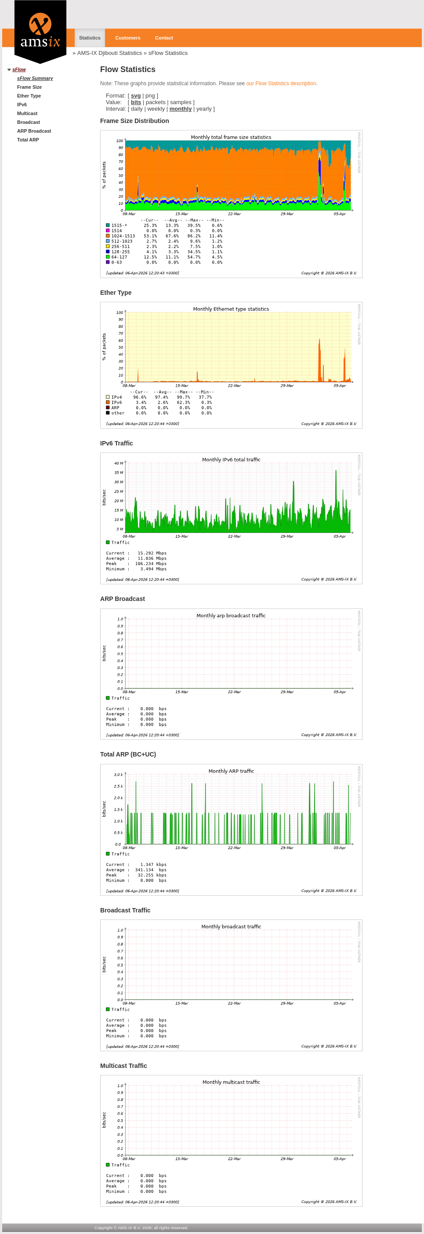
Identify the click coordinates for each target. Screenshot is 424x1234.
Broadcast (28, 122)
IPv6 (22, 104)
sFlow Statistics (168, 53)
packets (156, 102)
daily (137, 108)
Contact (164, 37)
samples (180, 102)
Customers (127, 37)
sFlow (18, 69)
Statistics (90, 37)
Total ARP (28, 139)
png (150, 95)
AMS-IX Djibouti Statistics (109, 53)
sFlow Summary (35, 78)
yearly (204, 108)
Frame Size (29, 87)
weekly (156, 108)
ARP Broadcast (34, 131)
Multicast (27, 113)
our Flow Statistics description (281, 83)
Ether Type (29, 95)
